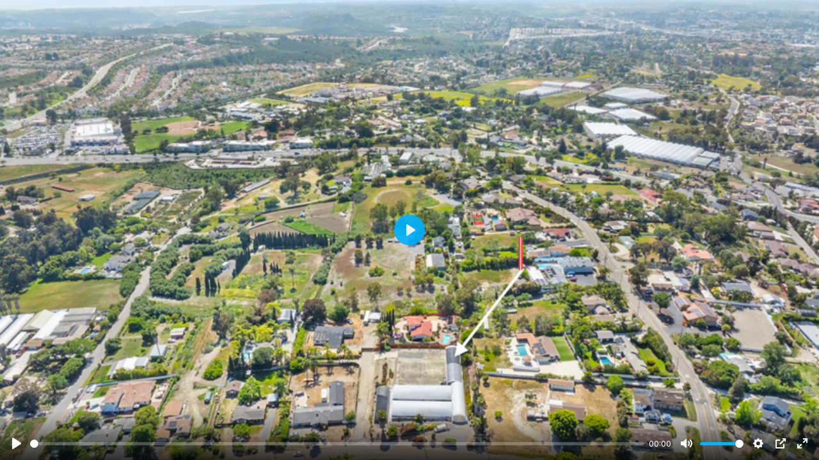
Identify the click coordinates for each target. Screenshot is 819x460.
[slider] (337, 444)
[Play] (16, 443)
